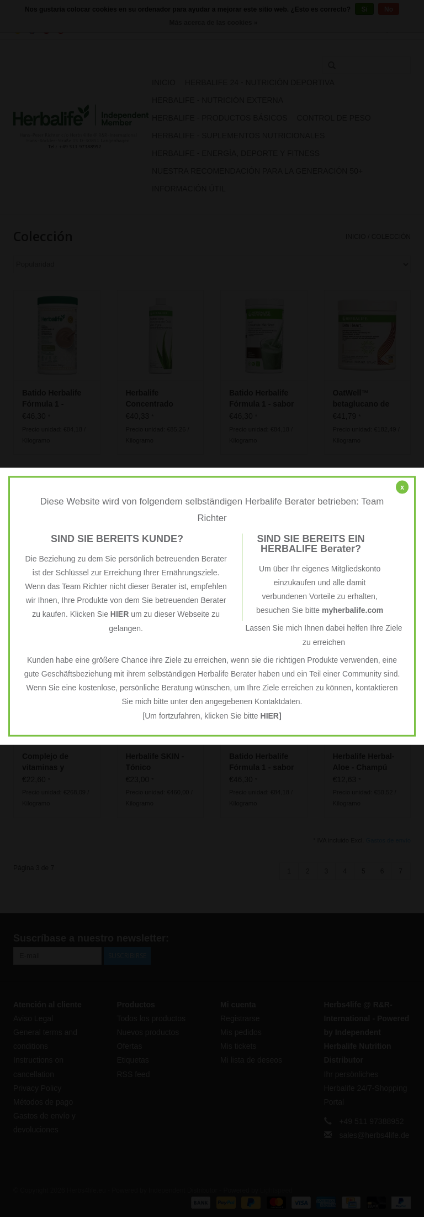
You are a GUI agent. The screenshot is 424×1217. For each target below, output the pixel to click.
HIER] (271, 715)
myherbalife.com (352, 610)
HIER (119, 614)
